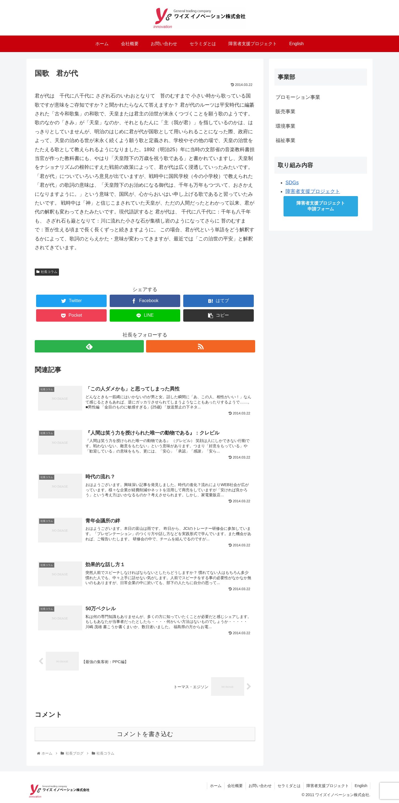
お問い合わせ (260, 785)
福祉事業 (285, 140)
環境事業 (285, 126)
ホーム (216, 785)
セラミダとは (289, 785)
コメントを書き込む (145, 734)
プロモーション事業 (298, 97)
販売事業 (285, 111)
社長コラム (46, 272)
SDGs (292, 182)
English (361, 785)
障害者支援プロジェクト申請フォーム (320, 206)
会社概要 (235, 785)
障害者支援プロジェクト (312, 191)
